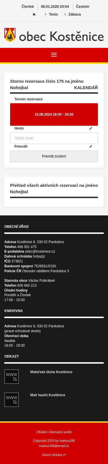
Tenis (51, 14)
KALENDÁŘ (86, 87)
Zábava (73, 14)
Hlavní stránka (54, 455)
